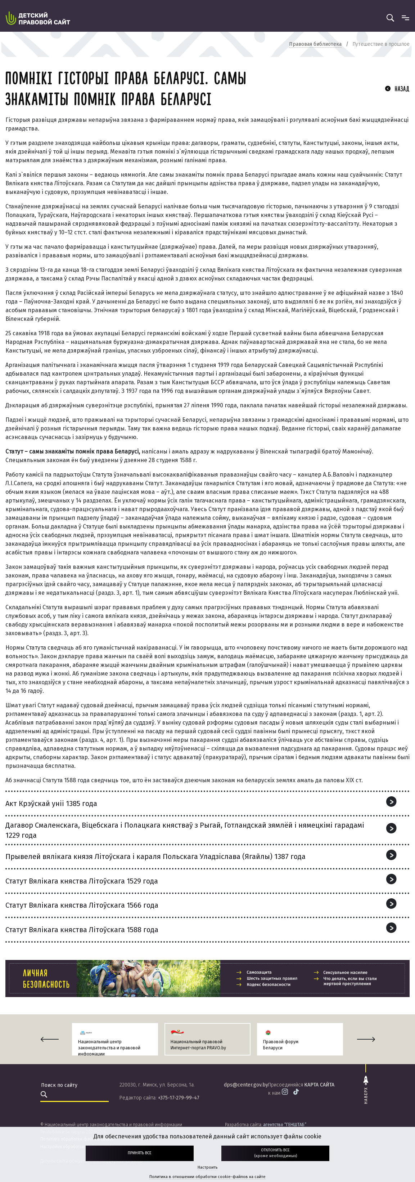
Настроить (207, 1167)
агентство (284, 1124)
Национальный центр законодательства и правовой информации (109, 1048)
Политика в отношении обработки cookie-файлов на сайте (207, 1176)
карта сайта (319, 1085)
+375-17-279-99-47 (178, 1098)
